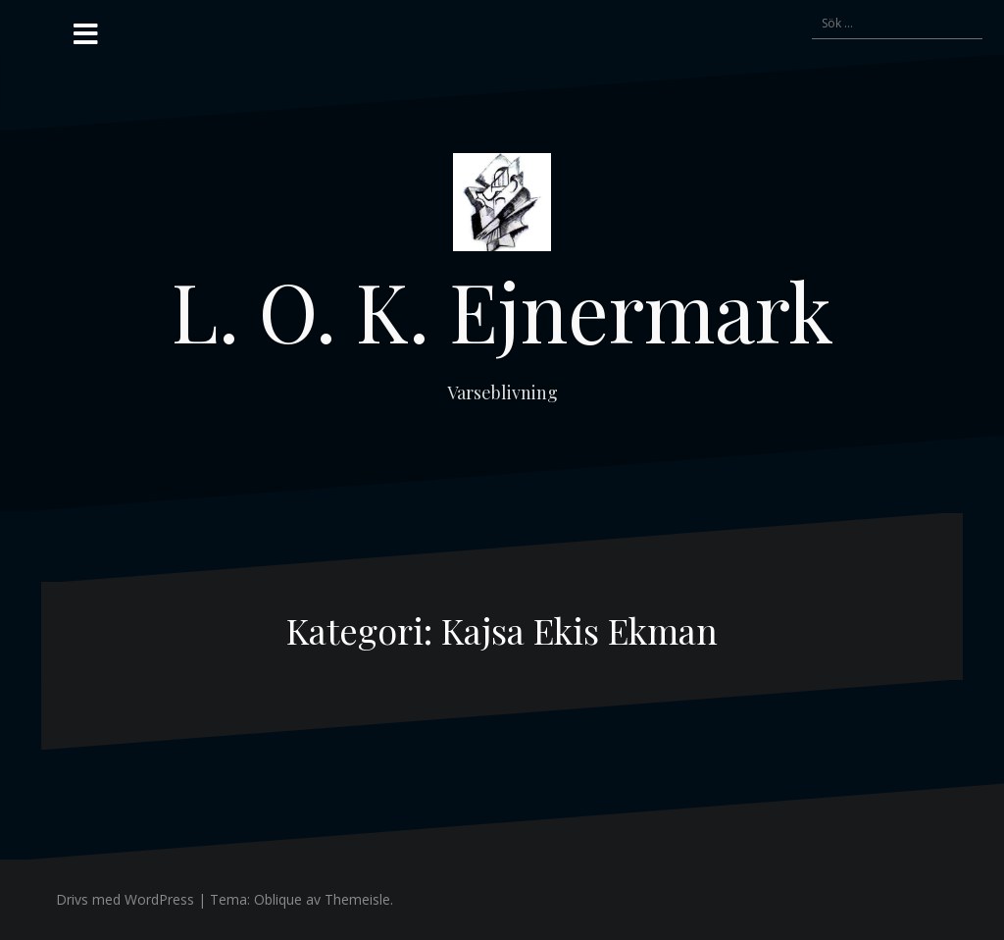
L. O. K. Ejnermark (502, 310)
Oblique (278, 899)
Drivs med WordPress (125, 899)
